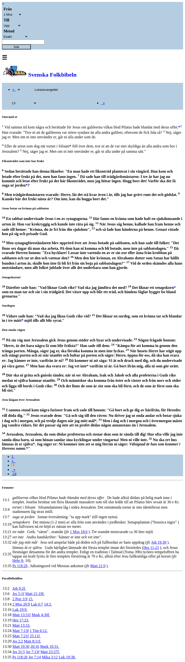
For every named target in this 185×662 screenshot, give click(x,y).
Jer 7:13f (32, 652)
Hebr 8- (18, 561)
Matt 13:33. (21, 625)
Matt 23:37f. (50, 652)
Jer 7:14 (34, 657)
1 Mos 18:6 (78, 532)
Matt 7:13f (20, 631)
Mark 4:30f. (41, 615)
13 (13, 465)
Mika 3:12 (50, 657)
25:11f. (35, 636)
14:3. (48, 604)
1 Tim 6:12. (38, 631)
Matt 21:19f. (35, 594)
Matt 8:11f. (32, 641)
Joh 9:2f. (19, 588)
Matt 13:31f (21, 615)
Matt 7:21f (20, 636)
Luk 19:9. (19, 609)
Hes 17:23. (20, 620)
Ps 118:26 (19, 566)
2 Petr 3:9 (19, 599)
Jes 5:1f (18, 594)
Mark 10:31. (49, 646)
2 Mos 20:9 (21, 604)
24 (14, 474)
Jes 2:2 (17, 641)
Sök (16, 47)
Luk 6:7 (37, 604)
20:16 (34, 646)
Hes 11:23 (151, 548)
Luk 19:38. (67, 657)
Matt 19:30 (20, 646)
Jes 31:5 (18, 652)
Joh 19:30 (158, 542)
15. (30, 599)
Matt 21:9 (98, 566)
